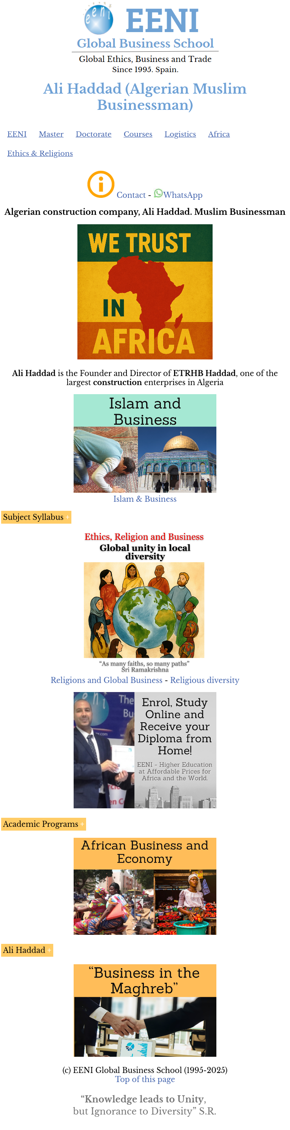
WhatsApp (178, 195)
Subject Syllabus (33, 517)
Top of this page (145, 1079)
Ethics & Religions (40, 153)
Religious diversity (204, 680)
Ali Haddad (24, 950)
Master (51, 134)
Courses (137, 134)
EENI (17, 134)
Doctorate (93, 134)
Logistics (180, 134)
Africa (219, 134)
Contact (131, 195)
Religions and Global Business (107, 680)
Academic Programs (40, 824)
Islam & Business (145, 499)
